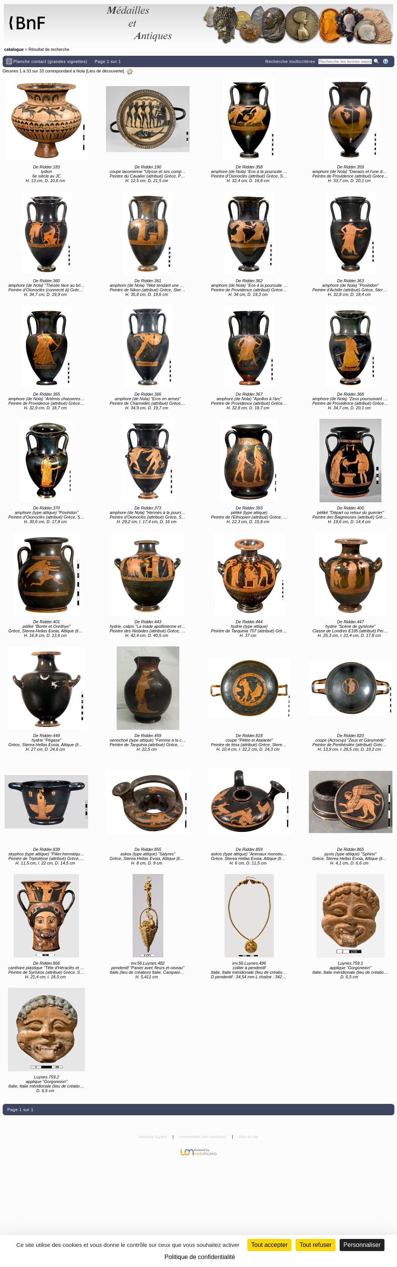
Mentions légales (153, 1137)
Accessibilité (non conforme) (203, 1137)
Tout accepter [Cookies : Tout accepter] (269, 1245)
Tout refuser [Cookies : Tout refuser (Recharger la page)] (315, 1245)
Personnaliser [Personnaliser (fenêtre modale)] (362, 1245)
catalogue (14, 49)
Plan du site (248, 1137)
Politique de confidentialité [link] (199, 1257)
